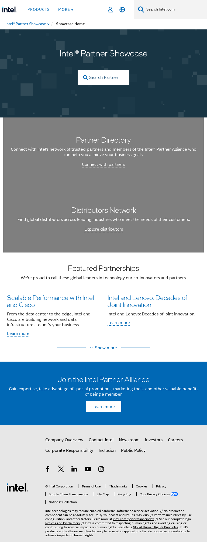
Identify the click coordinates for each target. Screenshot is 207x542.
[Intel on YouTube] (87, 470)
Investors (154, 440)
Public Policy (133, 450)
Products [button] (38, 9)
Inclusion (107, 450)
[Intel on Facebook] (47, 470)
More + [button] (66, 9)
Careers (175, 440)
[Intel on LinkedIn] (74, 470)
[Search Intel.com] (175, 9)
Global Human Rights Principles (155, 527)
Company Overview (64, 440)
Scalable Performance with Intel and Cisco (50, 301)
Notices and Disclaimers (62, 523)
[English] (122, 9)
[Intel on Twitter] (61, 470)
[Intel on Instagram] (101, 470)
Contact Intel (101, 440)
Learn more (18, 333)
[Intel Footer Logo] (17, 487)
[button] (103, 302)
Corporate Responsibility (69, 450)
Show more (106, 348)
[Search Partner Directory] (103, 77)
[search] (85, 77)
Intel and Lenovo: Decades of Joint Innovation (147, 301)
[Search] (141, 9)
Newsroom (129, 440)
